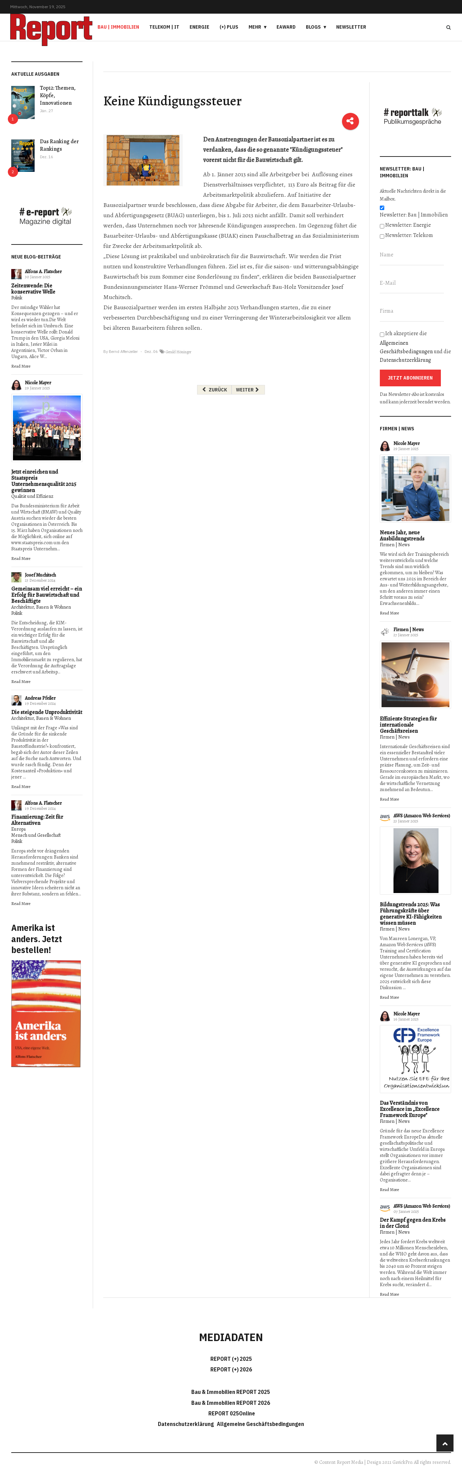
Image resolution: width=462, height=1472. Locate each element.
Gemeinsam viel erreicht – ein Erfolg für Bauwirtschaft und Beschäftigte (46, 595)
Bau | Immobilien (118, 27)
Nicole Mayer (38, 383)
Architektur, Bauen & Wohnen (41, 607)
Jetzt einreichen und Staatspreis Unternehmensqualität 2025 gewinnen (43, 481)
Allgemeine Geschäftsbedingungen (260, 1424)
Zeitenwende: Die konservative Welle (33, 289)
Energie (199, 27)
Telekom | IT (164, 27)
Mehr (255, 27)
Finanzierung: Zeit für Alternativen (37, 820)
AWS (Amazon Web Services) (421, 816)
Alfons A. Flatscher (43, 271)
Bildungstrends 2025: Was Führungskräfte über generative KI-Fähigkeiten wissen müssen (411, 914)
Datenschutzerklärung (405, 360)
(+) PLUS (229, 27)
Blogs (313, 27)
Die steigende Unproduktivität (46, 712)
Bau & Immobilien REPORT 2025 (230, 1391)
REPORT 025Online (231, 1413)
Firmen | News (395, 544)
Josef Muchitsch (40, 575)
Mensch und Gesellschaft (36, 835)
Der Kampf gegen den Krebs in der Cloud (413, 1223)
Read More (20, 366)
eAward (286, 27)
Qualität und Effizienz (32, 496)
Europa (18, 829)
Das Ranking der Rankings (59, 145)
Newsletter (351, 27)
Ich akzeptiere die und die (415, 347)
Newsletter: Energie (408, 225)
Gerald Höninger (178, 352)
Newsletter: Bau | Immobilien (414, 215)
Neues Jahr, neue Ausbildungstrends (402, 535)
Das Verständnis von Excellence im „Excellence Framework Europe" (409, 1109)
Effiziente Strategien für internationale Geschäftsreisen (408, 725)
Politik (17, 298)
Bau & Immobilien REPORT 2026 (230, 1402)
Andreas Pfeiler (40, 698)
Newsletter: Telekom (409, 235)
